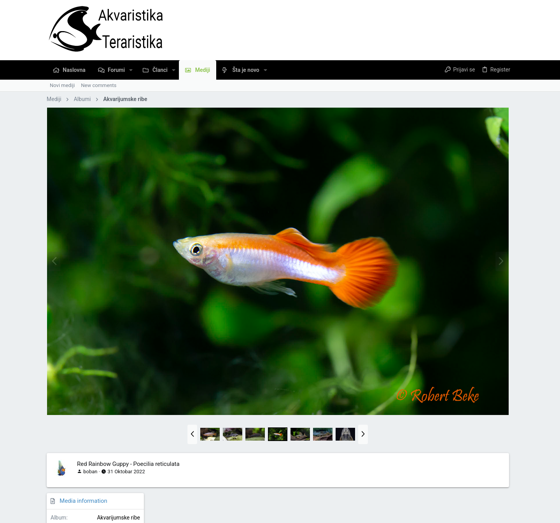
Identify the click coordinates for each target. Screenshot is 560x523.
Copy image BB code (443, 400)
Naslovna (480, 494)
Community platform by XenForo (115, 513)
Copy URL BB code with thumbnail (458, 422)
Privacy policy (429, 494)
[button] (131, 70)
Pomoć (457, 494)
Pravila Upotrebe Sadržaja (380, 494)
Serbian (60, 494)
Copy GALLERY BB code (447, 445)
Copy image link (438, 379)
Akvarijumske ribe (487, 132)
